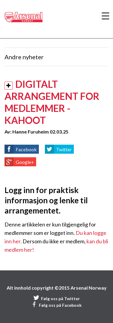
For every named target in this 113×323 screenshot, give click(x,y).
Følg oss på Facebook (56, 305)
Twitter (64, 149)
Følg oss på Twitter (56, 298)
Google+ (25, 162)
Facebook (26, 149)
